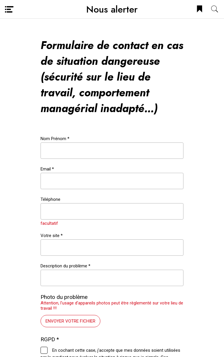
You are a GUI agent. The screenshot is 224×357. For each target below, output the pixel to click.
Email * (47, 169)
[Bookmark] (199, 9)
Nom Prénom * (55, 138)
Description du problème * (65, 266)
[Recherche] (215, 9)
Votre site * (52, 235)
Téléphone (50, 199)
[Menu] (9, 9)
